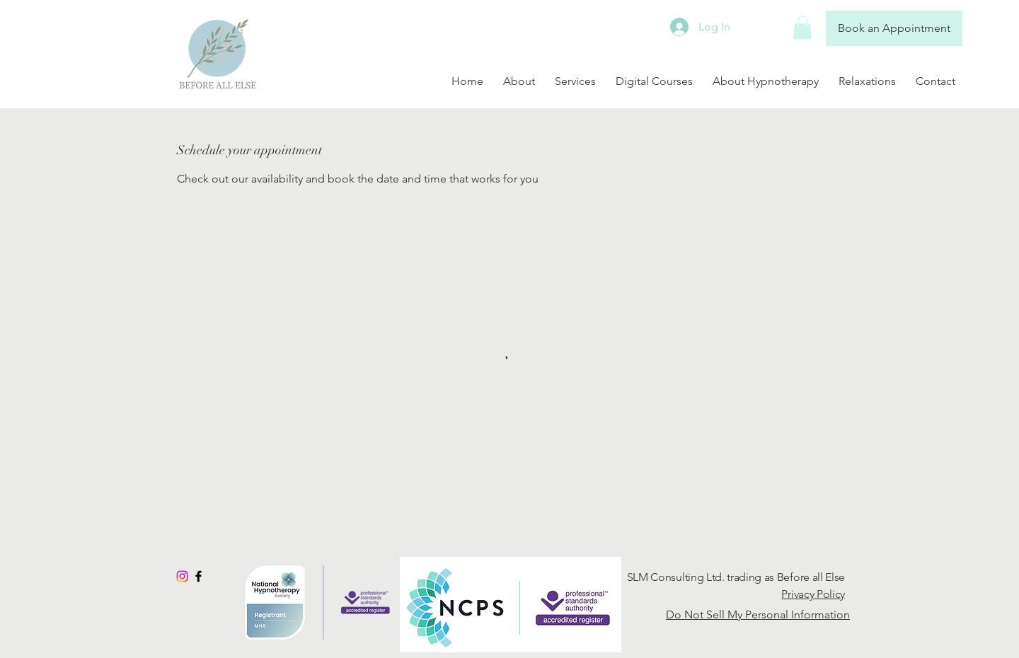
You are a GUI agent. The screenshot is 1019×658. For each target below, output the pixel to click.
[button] (802, 27)
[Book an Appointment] (894, 28)
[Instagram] (182, 576)
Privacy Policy (813, 594)
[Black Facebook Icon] (198, 576)
